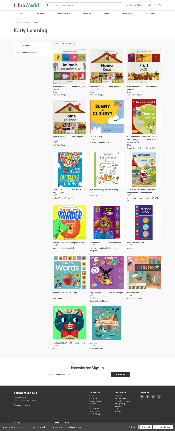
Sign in (132, 5)
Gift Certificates (95, 414)
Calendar (87, 14)
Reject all (145, 427)
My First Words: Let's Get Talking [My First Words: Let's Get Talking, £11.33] (65, 293)
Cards (106, 14)
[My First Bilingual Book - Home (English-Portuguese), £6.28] (107, 66)
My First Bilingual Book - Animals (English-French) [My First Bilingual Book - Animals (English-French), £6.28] (69, 87)
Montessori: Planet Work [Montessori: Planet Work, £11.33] (136, 243)
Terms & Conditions (122, 401)
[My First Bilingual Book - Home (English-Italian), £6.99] (70, 117)
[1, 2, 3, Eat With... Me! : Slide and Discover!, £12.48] (70, 323)
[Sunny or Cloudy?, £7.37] (107, 117)
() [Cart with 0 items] (159, 5)
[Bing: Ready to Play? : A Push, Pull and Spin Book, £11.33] (107, 272)
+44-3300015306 (23, 405)
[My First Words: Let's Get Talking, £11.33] (70, 272)
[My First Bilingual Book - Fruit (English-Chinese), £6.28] (144, 66)
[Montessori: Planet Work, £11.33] (144, 222)
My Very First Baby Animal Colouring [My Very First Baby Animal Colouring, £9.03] (104, 190)
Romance (40, 14)
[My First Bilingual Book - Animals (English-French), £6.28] (70, 66)
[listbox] (68, 43)
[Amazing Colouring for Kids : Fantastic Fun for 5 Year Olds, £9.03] (70, 170)
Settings (132, 427)
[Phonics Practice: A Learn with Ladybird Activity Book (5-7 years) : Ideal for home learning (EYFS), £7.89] (144, 117)
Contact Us (119, 406)
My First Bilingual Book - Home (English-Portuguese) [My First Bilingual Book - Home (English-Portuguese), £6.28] (105, 87)
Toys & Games (150, 14)
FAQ (116, 409)
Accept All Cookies (163, 427)
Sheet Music (127, 14)
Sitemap (118, 411)
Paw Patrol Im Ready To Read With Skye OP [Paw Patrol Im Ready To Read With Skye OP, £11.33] (106, 243)
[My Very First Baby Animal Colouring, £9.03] (107, 170)
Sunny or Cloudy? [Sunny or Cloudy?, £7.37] (96, 137)
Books (21, 14)
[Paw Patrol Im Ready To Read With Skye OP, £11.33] (107, 222)
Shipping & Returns (122, 398)
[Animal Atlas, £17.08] (107, 323)
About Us (118, 396)
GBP (150, 5)
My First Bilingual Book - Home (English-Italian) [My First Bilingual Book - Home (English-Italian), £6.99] (68, 138)
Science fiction (63, 14)
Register (140, 5)
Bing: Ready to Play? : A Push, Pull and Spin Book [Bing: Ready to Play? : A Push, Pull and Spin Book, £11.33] (106, 294)
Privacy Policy (120, 404)
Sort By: (56, 43)
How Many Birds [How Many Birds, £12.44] (133, 293)
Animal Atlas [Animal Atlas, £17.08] (94, 343)
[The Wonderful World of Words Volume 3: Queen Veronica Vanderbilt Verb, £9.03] (144, 170)
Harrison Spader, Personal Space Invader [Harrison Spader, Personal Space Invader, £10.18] (68, 243)
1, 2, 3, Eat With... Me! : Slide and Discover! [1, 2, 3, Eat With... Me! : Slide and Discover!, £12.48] (69, 343)
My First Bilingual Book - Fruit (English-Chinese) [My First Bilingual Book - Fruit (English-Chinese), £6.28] (142, 87)
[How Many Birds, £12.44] (144, 272)
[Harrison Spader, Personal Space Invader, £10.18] (70, 222)
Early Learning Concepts (26, 52)
